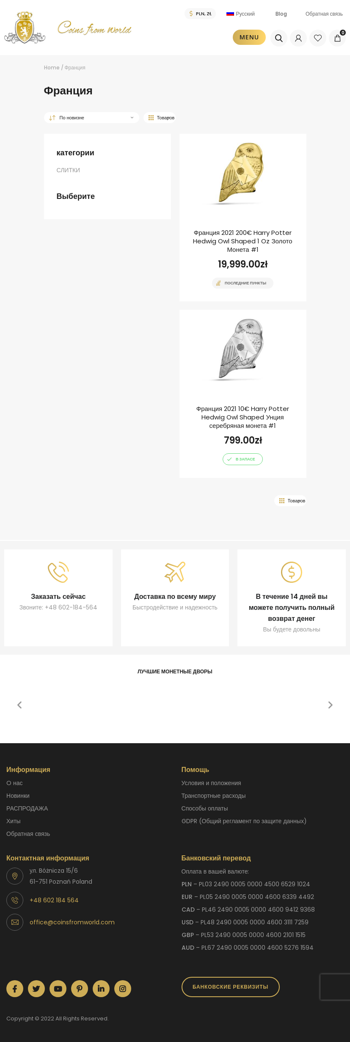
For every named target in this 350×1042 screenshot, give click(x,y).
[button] (19, 705)
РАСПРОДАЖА (27, 808)
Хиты (13, 821)
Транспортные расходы (214, 795)
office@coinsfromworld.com (72, 922)
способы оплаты (205, 808)
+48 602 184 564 (54, 900)
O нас (14, 783)
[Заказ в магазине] (91, 117)
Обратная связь (324, 13)
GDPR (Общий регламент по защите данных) (244, 821)
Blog (281, 13)
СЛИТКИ (68, 170)
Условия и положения (211, 783)
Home (52, 67)
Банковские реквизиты (230, 986)
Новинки (18, 795)
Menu (249, 37)
